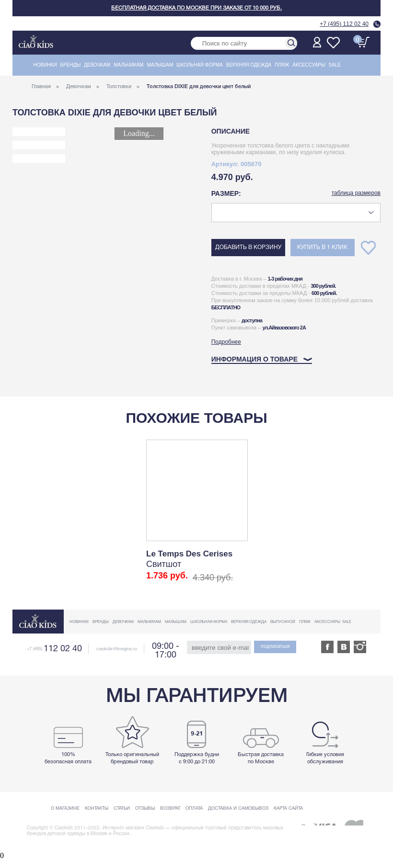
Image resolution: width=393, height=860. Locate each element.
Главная (41, 86)
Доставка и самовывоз (238, 808)
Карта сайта (288, 808)
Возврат (170, 808)
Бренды (70, 65)
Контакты (96, 808)
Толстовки (118, 86)
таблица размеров (356, 193)
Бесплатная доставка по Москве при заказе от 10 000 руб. (196, 8)
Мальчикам (128, 65)
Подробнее (226, 342)
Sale (335, 65)
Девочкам (97, 65)
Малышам (160, 65)
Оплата (194, 808)
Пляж (282, 65)
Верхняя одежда (248, 65)
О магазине (65, 808)
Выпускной (282, 622)
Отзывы (145, 808)
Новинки (45, 65)
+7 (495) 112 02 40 (344, 24)
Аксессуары (308, 65)
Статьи (122, 808)
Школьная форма (199, 65)
